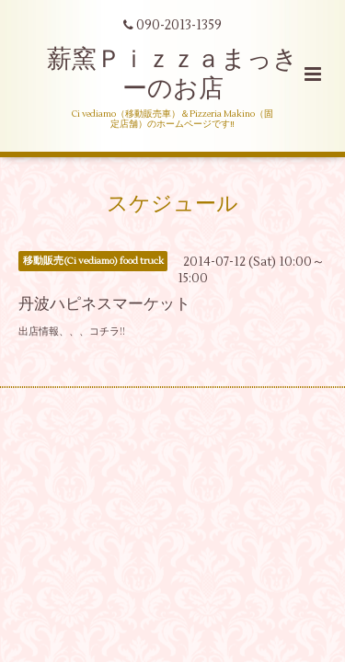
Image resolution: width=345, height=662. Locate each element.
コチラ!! (107, 331)
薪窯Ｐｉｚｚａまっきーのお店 (172, 74)
